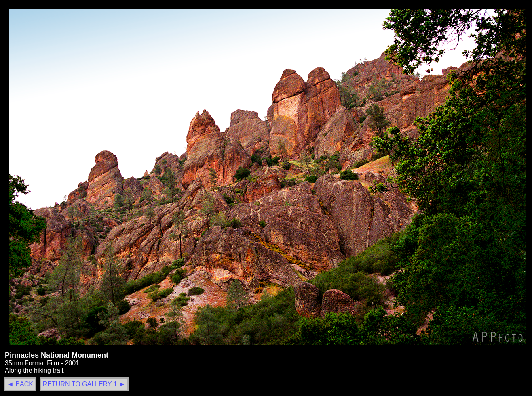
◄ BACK (20, 384)
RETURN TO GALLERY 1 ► (84, 384)
